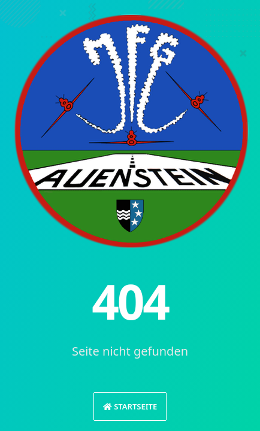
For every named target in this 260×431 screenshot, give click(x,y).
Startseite (130, 406)
